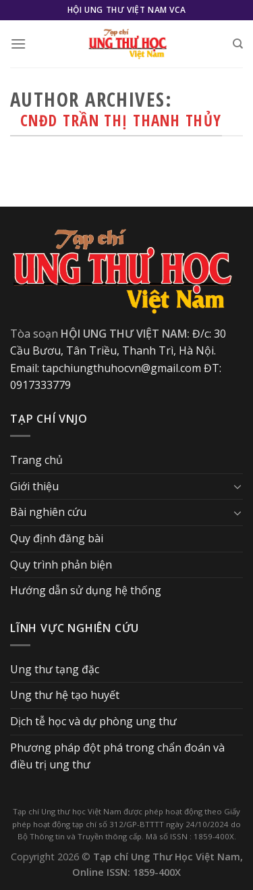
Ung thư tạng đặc (54, 669)
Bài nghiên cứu (48, 511)
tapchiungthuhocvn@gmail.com (121, 368)
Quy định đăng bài (56, 538)
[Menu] (18, 43)
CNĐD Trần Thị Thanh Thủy (121, 120)
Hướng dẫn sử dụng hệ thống (85, 590)
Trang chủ (36, 459)
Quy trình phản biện (61, 564)
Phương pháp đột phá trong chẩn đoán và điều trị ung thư (117, 756)
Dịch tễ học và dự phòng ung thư (93, 721)
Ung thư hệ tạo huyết (64, 694)
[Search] (238, 44)
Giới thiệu (34, 486)
